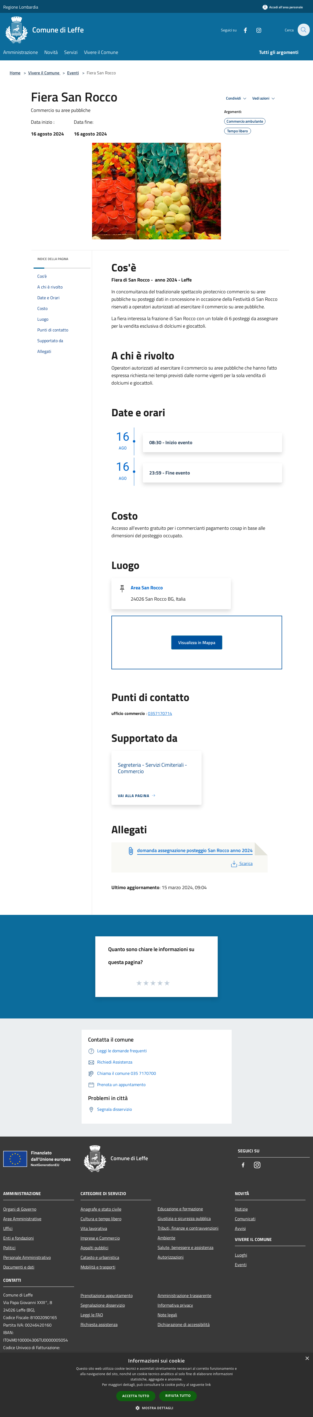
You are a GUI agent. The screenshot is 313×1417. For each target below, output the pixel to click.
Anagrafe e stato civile (101, 1209)
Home (15, 73)
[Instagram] (255, 29)
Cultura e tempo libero (101, 1218)
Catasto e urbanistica (100, 1257)
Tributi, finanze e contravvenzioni (188, 1228)
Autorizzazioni (171, 1257)
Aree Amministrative (22, 1218)
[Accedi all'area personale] (283, 7)
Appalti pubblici (94, 1247)
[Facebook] (242, 29)
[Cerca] (303, 29)
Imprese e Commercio (100, 1238)
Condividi (237, 98)
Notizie (241, 1209)
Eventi (73, 73)
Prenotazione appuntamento (107, 1295)
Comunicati (245, 1218)
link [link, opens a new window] (208, 1384)
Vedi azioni (264, 98)
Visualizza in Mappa (196, 642)
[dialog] (156, 1385)
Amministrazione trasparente (184, 1295)
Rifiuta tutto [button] (178, 1395)
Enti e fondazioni (18, 1238)
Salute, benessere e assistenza (185, 1247)
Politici (9, 1247)
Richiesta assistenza (99, 1324)
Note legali (167, 1315)
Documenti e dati (18, 1267)
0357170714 (160, 713)
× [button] (307, 1359)
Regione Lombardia (20, 7)
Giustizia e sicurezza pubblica (184, 1218)
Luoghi (241, 1255)
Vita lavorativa (94, 1228)
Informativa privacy (175, 1305)
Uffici (8, 1228)
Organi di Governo (19, 1209)
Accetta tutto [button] (135, 1396)
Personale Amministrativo (27, 1257)
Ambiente (166, 1238)
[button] (156, 1408)
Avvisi (240, 1228)
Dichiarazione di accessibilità (184, 1324)
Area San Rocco (147, 587)
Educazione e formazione (180, 1209)
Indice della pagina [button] (52, 258)
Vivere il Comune (44, 73)
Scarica (241, 863)
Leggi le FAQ (92, 1315)
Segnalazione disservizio (103, 1305)
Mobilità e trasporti (98, 1267)
